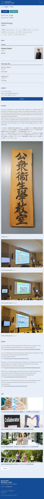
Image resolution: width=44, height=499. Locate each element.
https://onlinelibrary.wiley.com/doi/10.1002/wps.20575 (15, 386)
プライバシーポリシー (4, 491)
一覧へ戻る (5, 468)
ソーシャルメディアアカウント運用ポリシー (8, 490)
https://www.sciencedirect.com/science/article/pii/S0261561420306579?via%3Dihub (22, 349)
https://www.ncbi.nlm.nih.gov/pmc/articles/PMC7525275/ (16, 358)
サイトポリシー (3, 492)
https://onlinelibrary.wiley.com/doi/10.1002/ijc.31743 (15, 377)
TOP (2, 6)
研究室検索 (6, 6)
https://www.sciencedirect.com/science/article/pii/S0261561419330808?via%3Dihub (22, 367)
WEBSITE (22, 99)
